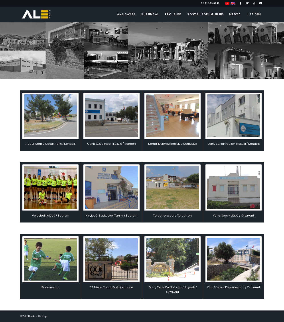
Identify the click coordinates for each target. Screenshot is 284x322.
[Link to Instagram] (254, 3)
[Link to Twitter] (247, 3)
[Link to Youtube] (260, 3)
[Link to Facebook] (240, 3)
